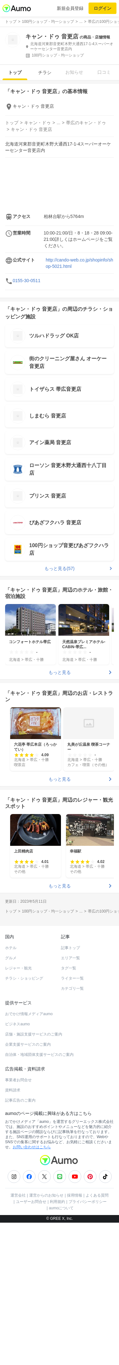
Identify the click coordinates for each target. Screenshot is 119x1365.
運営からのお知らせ (46, 1338)
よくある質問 (97, 1338)
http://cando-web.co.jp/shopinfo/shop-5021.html (79, 334)
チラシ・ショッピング (24, 1121)
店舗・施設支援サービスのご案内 (33, 1176)
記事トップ (70, 1090)
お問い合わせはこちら (32, 1289)
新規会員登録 (70, 8)
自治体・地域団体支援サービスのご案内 (39, 1197)
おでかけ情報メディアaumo (29, 1156)
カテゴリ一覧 (72, 1131)
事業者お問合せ (18, 1222)
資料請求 (12, 1232)
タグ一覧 (68, 1110)
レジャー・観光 (18, 1110)
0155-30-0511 (26, 351)
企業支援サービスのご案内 (28, 1187)
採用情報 (74, 1338)
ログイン (102, 8)
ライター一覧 (72, 1121)
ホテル (11, 1090)
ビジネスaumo (17, 1166)
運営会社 (18, 1338)
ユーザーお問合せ (31, 1344)
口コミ (104, 72)
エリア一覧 (70, 1100)
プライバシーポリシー (88, 1344)
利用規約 (57, 1344)
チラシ (44, 72)
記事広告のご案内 (20, 1243)
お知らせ (74, 72)
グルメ (11, 1100)
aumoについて (61, 1350)
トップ (15, 72)
